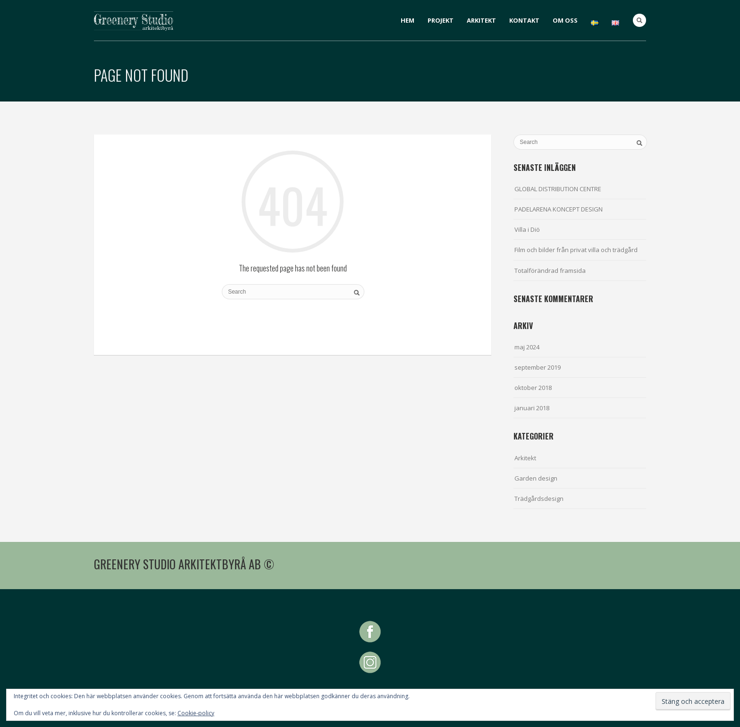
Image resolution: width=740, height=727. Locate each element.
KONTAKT (524, 20)
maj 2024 (526, 347)
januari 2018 (531, 408)
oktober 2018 (533, 387)
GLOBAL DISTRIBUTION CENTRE (557, 189)
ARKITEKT (481, 20)
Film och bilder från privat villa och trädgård (576, 249)
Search (639, 20)
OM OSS (565, 20)
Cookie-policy (195, 713)
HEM (407, 20)
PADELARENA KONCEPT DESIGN (558, 209)
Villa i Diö (527, 229)
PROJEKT (441, 20)
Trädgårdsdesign (538, 498)
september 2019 (537, 367)
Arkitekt (525, 458)
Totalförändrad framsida (550, 270)
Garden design (535, 478)
